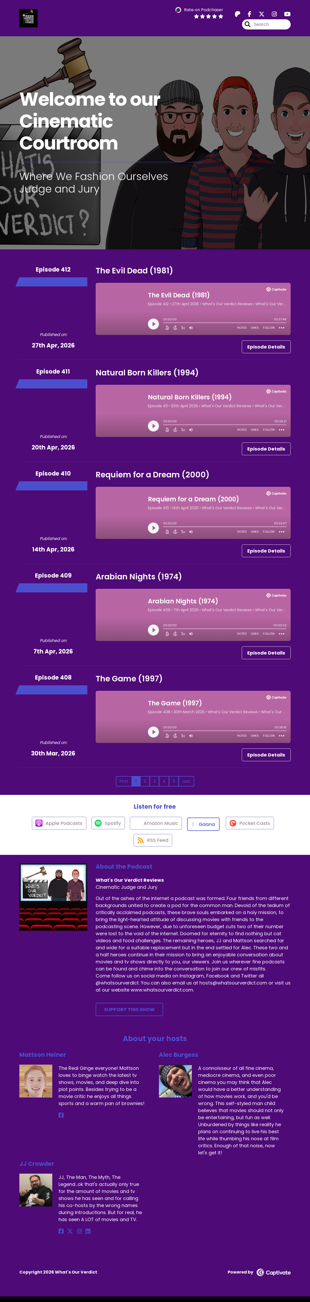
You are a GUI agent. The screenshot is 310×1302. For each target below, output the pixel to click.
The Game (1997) (129, 681)
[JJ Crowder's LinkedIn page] (79, 1237)
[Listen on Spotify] (107, 826)
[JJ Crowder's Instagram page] (73, 1237)
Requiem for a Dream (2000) (153, 477)
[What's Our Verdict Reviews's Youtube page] (284, 15)
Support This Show (129, 1014)
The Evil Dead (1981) (134, 273)
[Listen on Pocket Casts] (252, 826)
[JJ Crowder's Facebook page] (61, 1237)
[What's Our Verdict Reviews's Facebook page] (246, 15)
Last (186, 784)
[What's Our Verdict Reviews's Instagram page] (271, 15)
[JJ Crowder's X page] (67, 1237)
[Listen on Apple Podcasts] (55, 826)
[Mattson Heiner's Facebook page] (61, 1121)
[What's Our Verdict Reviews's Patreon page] (237, 15)
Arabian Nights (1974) (139, 579)
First (123, 784)
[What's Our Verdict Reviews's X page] (258, 15)
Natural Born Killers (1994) (147, 375)
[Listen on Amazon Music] (156, 826)
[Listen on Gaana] (205, 826)
